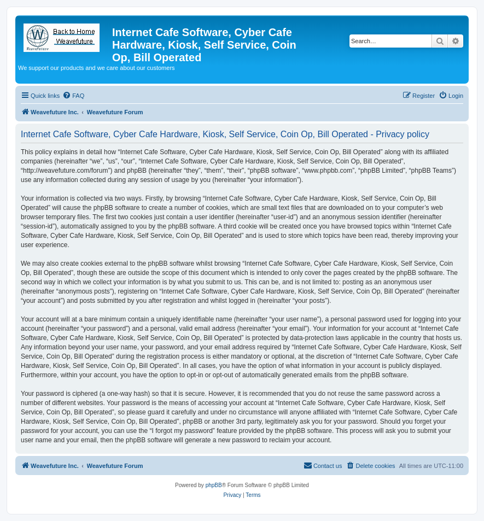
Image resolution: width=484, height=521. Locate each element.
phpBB (214, 485)
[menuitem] (73, 95)
